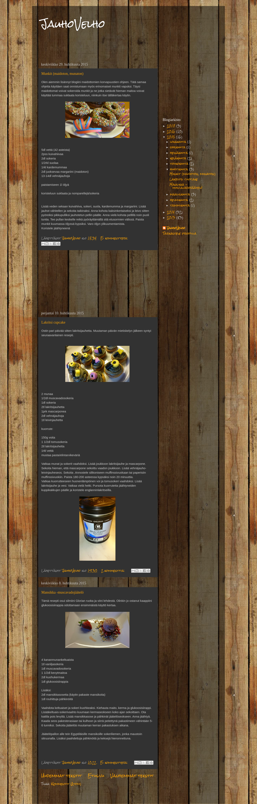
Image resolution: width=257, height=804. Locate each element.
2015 (171, 137)
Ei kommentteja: (114, 238)
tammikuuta (180, 205)
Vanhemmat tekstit (132, 775)
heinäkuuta (179, 153)
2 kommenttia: (113, 570)
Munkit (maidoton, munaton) (62, 74)
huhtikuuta (179, 169)
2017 (171, 126)
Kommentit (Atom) (66, 784)
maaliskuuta (180, 194)
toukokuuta (180, 163)
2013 (171, 217)
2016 (171, 131)
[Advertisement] (97, 281)
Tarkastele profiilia (179, 233)
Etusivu (96, 775)
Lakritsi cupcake (53, 322)
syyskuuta (178, 147)
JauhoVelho (72, 24)
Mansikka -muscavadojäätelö (62, 592)
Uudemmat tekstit (61, 775)
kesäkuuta (178, 158)
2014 (171, 212)
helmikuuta (179, 200)
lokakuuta (178, 142)
